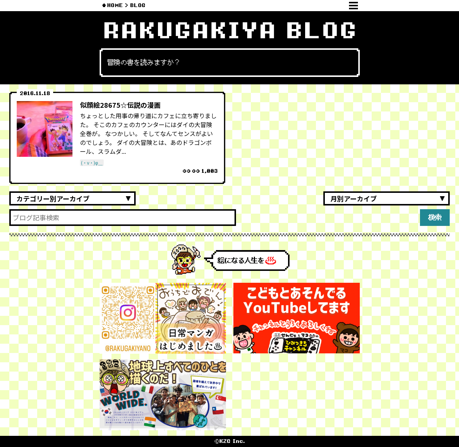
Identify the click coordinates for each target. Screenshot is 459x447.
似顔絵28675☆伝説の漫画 (120, 105)
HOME (115, 5)
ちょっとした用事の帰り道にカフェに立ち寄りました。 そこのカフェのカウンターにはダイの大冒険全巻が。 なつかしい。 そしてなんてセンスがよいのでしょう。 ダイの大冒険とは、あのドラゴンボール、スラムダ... (148, 133)
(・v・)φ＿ (92, 162)
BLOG (137, 5)
